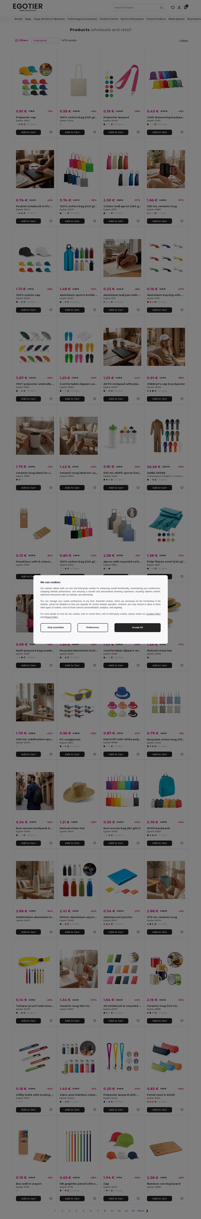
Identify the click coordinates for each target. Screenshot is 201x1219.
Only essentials (56, 627)
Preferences (92, 627)
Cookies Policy (153, 614)
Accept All (137, 627)
